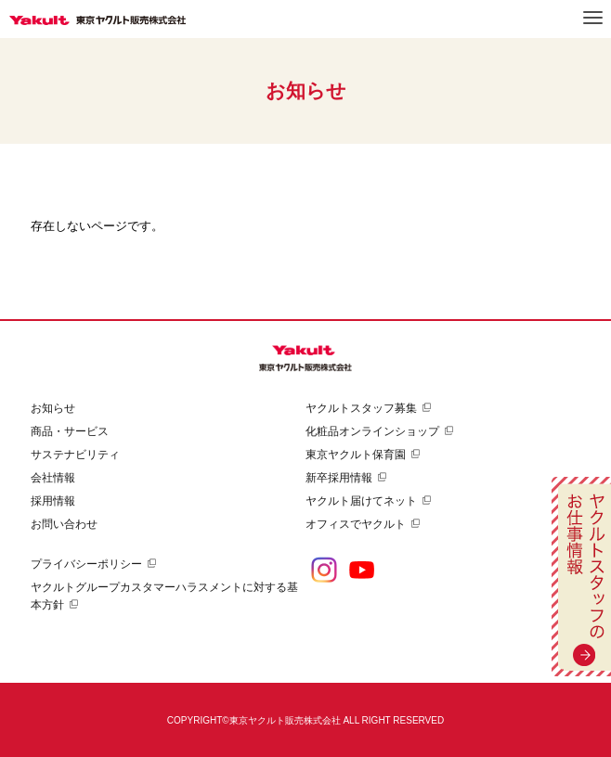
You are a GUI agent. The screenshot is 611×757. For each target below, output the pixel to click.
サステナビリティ (75, 454)
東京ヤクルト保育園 (356, 454)
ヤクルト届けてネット (361, 500)
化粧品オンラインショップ (372, 431)
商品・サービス (70, 431)
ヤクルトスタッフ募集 (361, 408)
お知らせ (53, 408)
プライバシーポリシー (86, 564)
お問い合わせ (64, 524)
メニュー (593, 18)
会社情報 (53, 477)
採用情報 (53, 500)
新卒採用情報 (339, 477)
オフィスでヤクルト (356, 524)
